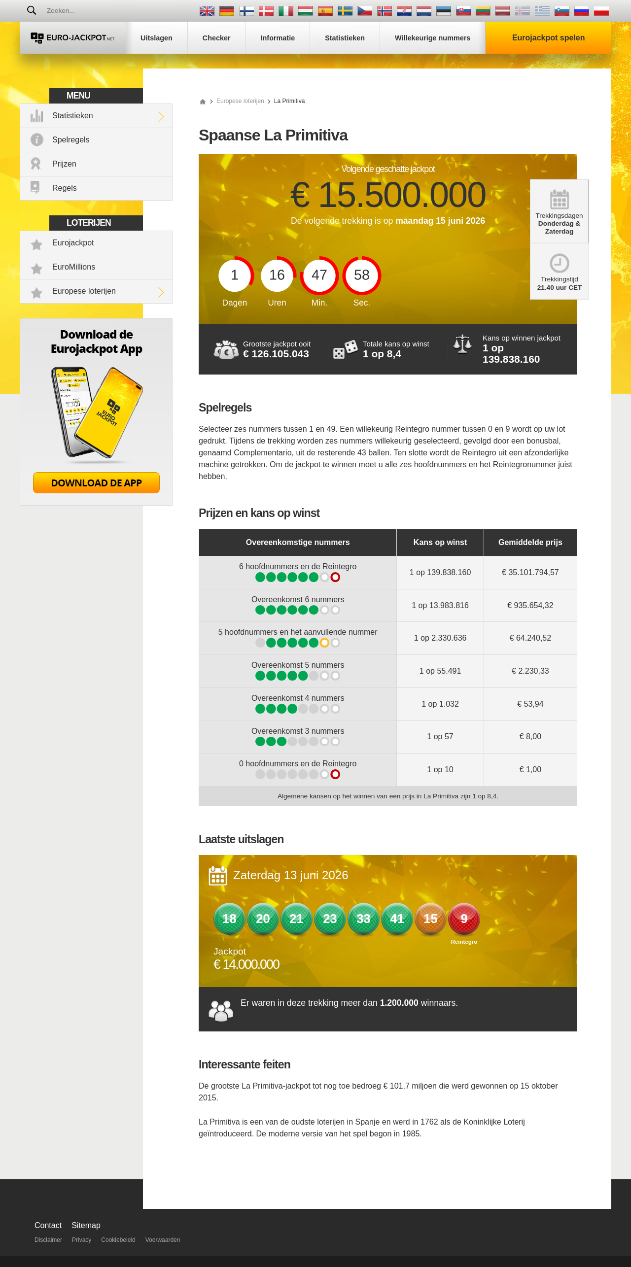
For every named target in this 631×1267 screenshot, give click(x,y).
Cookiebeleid (118, 1239)
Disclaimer (48, 1239)
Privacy (81, 1239)
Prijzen (64, 164)
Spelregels (71, 140)
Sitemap (86, 1225)
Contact (48, 1225)
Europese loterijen (84, 291)
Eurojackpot (73, 243)
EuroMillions (73, 267)
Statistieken (72, 115)
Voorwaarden (162, 1239)
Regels (64, 188)
